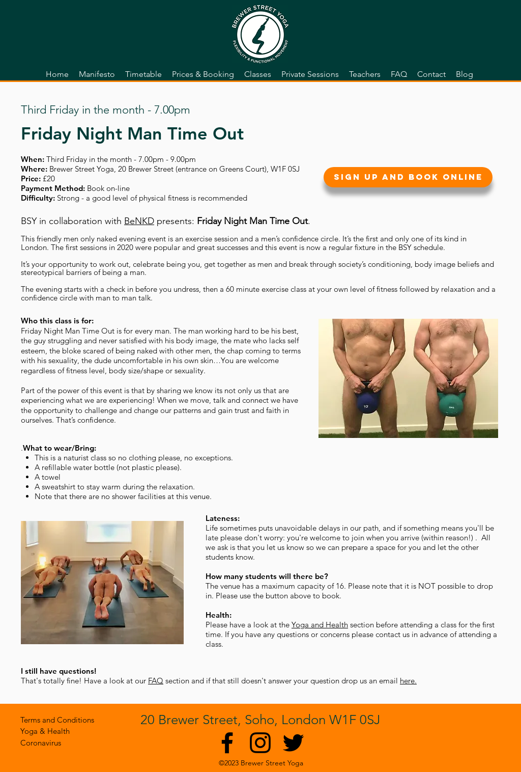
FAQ (155, 680)
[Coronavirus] (44, 743)
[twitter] (293, 743)
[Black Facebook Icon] (227, 743)
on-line (118, 188)
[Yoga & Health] (45, 731)
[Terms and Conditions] (57, 720)
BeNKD (139, 221)
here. (408, 680)
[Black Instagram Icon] (260, 743)
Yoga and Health (320, 624)
